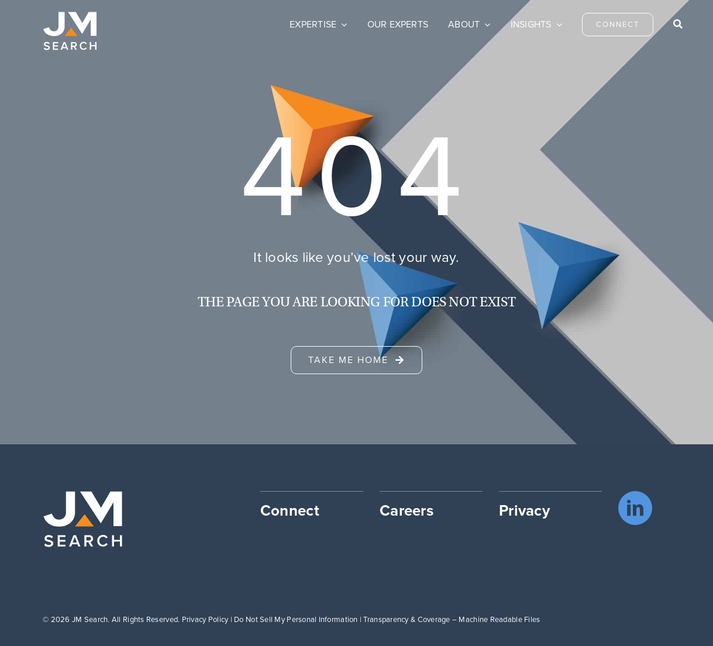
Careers (406, 510)
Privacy (524, 510)
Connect (289, 510)
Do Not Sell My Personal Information (295, 619)
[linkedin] (635, 508)
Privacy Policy (205, 619)
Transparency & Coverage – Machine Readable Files (451, 619)
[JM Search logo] (70, 17)
